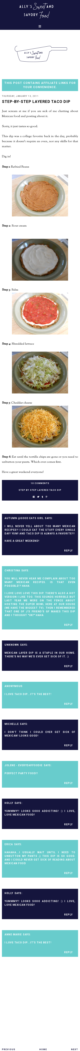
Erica (9, 844)
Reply (68, 550)
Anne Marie (13, 934)
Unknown (12, 644)
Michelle (12, 724)
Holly (9, 803)
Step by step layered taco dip (40, 490)
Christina (12, 570)
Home (43, 1049)
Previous (8, 1049)
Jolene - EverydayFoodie (24, 765)
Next (74, 1049)
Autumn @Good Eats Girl (24, 518)
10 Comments (40, 483)
